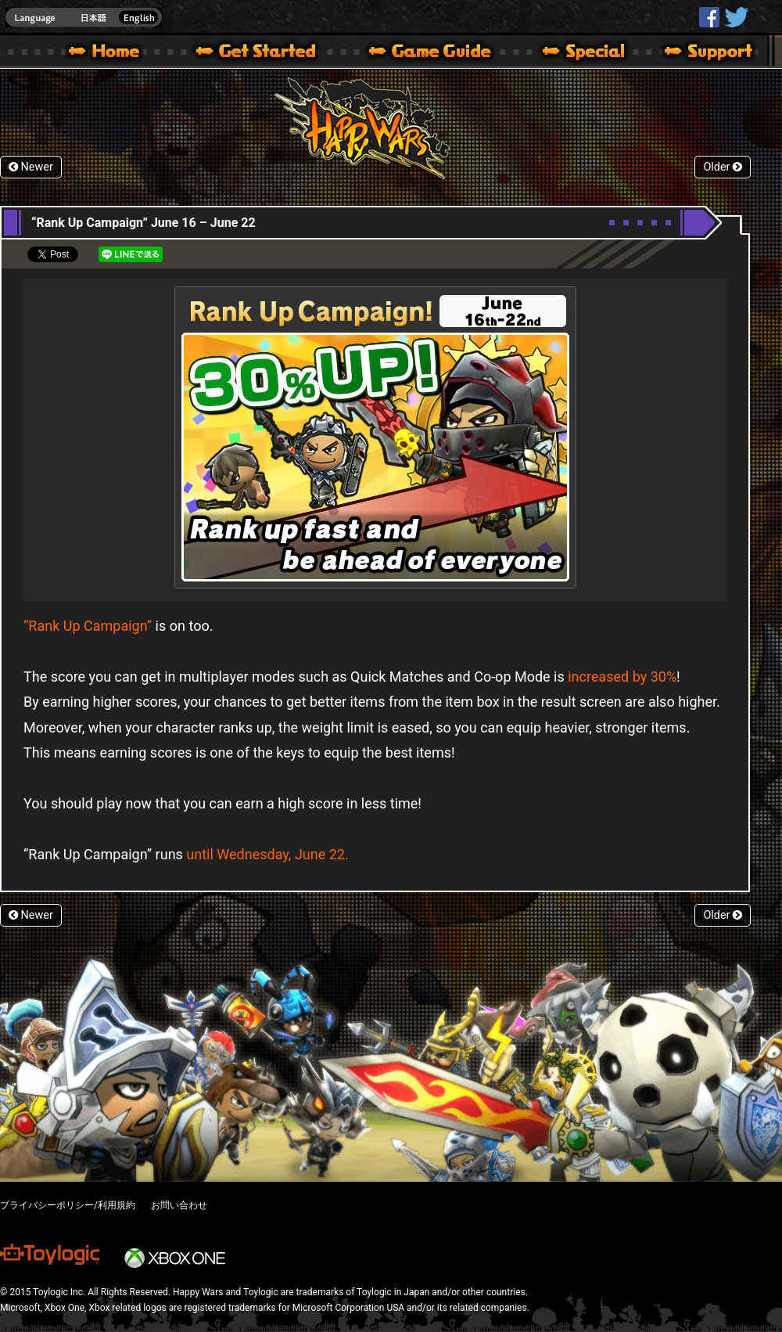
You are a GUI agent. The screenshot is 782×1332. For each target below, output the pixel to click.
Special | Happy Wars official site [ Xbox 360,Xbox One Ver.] (578, 53)
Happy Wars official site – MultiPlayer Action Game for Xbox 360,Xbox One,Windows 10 (107, 53)
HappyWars (709, 17)
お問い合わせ (179, 1205)
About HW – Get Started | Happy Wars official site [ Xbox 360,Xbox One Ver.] (269, 53)
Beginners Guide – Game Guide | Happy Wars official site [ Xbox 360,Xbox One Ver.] (441, 53)
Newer (31, 167)
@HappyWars (735, 17)
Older (722, 167)
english (83, 17)
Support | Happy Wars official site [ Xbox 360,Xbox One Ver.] (695, 53)
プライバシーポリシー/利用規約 (67, 1205)
